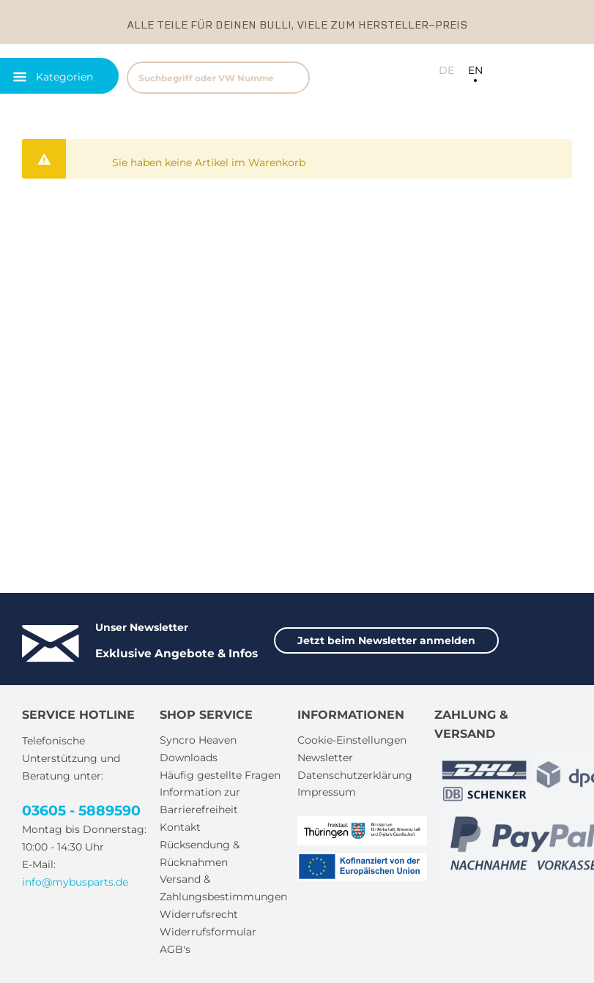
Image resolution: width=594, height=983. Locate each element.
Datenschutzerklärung (354, 775)
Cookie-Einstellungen (351, 740)
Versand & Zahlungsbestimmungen (223, 887)
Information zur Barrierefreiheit (200, 800)
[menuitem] (237, 76)
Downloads (189, 757)
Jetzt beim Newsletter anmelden (386, 640)
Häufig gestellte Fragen (220, 775)
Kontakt (180, 827)
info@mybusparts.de (75, 882)
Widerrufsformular (208, 931)
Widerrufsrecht (199, 914)
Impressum (326, 792)
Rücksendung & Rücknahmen (200, 853)
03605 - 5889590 (81, 810)
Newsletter (325, 757)
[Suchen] (291, 77)
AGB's (175, 949)
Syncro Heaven (198, 740)
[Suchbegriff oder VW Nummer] (218, 78)
